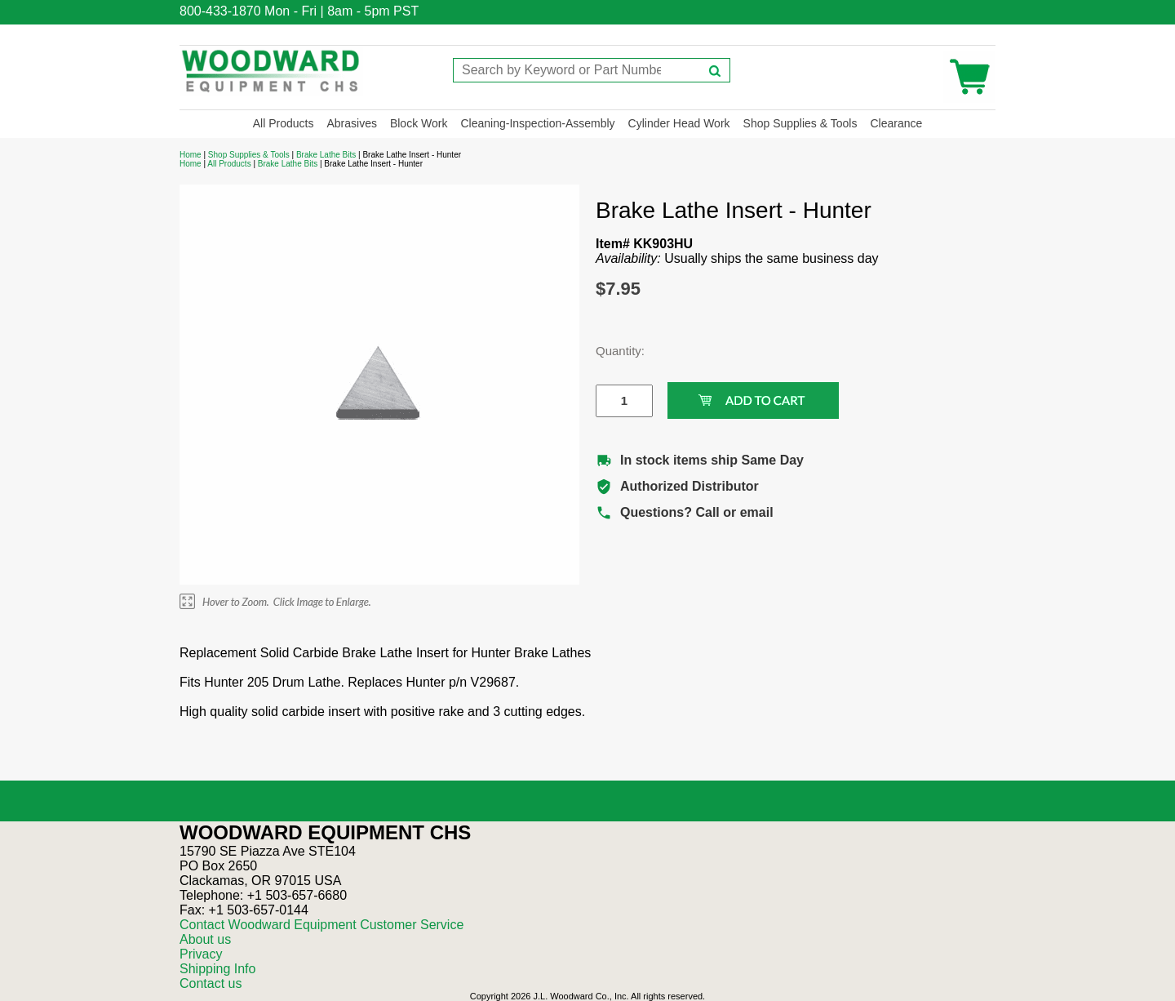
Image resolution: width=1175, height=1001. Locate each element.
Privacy (201, 954)
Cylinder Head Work (679, 123)
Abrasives (351, 123)
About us (205, 939)
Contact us (211, 983)
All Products (283, 123)
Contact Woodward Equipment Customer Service (321, 925)
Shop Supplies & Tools (800, 123)
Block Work (419, 123)
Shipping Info (217, 969)
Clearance (896, 123)
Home (191, 154)
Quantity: (612, 351)
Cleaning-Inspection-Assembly (537, 123)
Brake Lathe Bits (326, 154)
